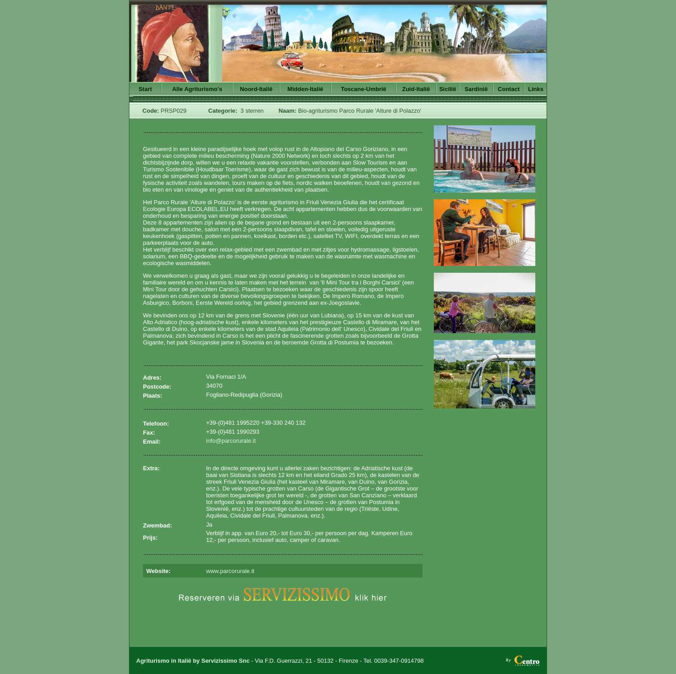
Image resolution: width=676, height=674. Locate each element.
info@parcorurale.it (231, 440)
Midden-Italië (305, 89)
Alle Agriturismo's (197, 89)
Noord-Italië (256, 89)
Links (535, 89)
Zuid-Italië (416, 89)
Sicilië (447, 89)
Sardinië (475, 89)
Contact (509, 89)
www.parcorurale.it (230, 571)
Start (145, 89)
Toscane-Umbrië (363, 89)
